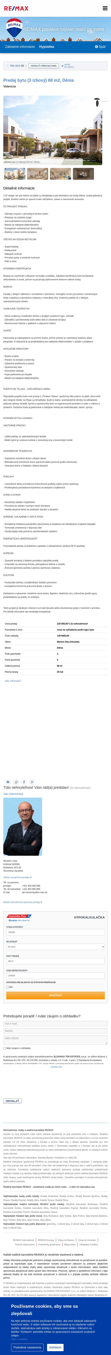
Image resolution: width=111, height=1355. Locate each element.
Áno (9, 987)
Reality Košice (67, 1196)
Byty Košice (65, 1216)
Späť (100, 47)
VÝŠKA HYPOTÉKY (14, 927)
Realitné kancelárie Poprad (64, 1208)
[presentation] (31, 1084)
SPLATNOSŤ (11, 942)
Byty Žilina (45, 1220)
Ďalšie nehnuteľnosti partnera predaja (21, 902)
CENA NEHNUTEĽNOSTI (16, 971)
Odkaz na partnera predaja (16, 877)
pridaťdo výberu (69, 66)
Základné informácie (20, 47)
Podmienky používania (49, 1244)
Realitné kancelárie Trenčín (16, 1212)
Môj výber (17, 65)
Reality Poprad (18, 1200)
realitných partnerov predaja (65, 1169)
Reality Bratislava (49, 1196)
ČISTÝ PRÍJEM (12, 956)
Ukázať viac (56, 1067)
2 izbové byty (77, 1224)
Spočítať (55, 995)
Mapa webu (70, 1244)
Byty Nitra (21, 1220)
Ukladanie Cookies (88, 1244)
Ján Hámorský (13, 794)
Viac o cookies (19, 1339)
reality (48, 1187)
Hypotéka (46, 47)
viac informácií (13, 680)
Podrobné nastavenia (27, 1347)
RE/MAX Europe (46, 1240)
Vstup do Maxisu (66, 1240)
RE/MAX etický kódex (52, 1177)
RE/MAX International (23, 1240)
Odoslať (12, 1100)
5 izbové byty (14, 1228)
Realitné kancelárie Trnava (44, 1212)
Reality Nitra (33, 1200)
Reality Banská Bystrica (87, 1196)
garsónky (51, 1224)
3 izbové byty (91, 1224)
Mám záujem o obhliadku (17, 1048)
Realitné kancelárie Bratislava (81, 1204)
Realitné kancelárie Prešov (93, 1208)
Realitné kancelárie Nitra (35, 1208)
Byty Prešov (78, 1216)
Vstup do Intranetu (87, 1240)
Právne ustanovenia (24, 1244)
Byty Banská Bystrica (96, 1216)
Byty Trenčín (9, 1220)
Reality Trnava (47, 1200)
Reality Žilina (61, 1200)
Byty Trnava (33, 1220)
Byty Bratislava (50, 1216)
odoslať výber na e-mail (44, 66)
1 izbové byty (63, 1224)
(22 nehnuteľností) (80, 787)
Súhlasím (55, 1347)
